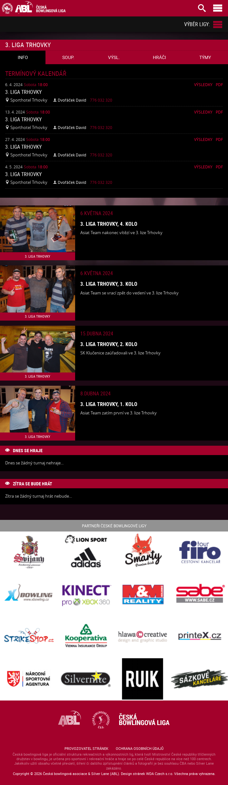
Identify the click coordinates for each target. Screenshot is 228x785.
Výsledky (203, 84)
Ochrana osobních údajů (140, 748)
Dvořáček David (72, 100)
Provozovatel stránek (86, 748)
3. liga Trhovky (23, 91)
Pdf (219, 84)
